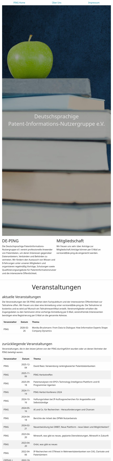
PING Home (19, 2)
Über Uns (56, 2)
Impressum (94, 2)
